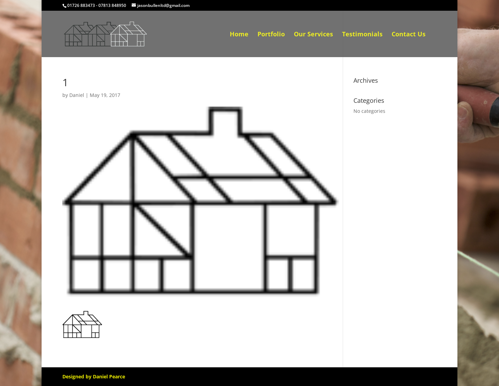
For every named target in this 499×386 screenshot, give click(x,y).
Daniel (76, 95)
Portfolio (271, 35)
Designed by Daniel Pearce (93, 376)
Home (239, 35)
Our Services (313, 35)
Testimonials (362, 35)
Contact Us (409, 35)
